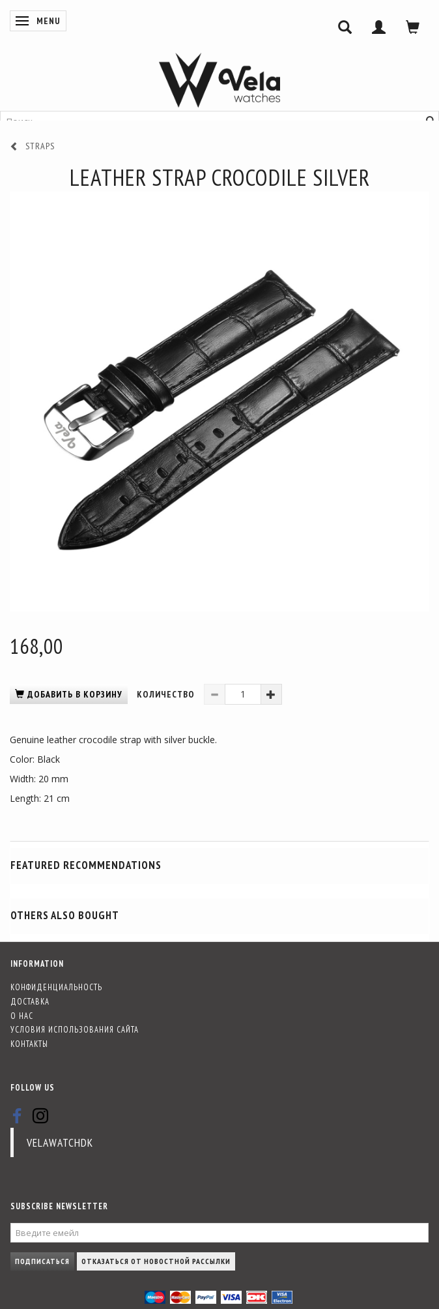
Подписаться (42, 1261)
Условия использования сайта (74, 1029)
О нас (21, 1015)
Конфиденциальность (56, 987)
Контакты (29, 1043)
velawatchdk (60, 1142)
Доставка (30, 1001)
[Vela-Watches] (219, 80)
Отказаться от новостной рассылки (156, 1261)
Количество (167, 694)
